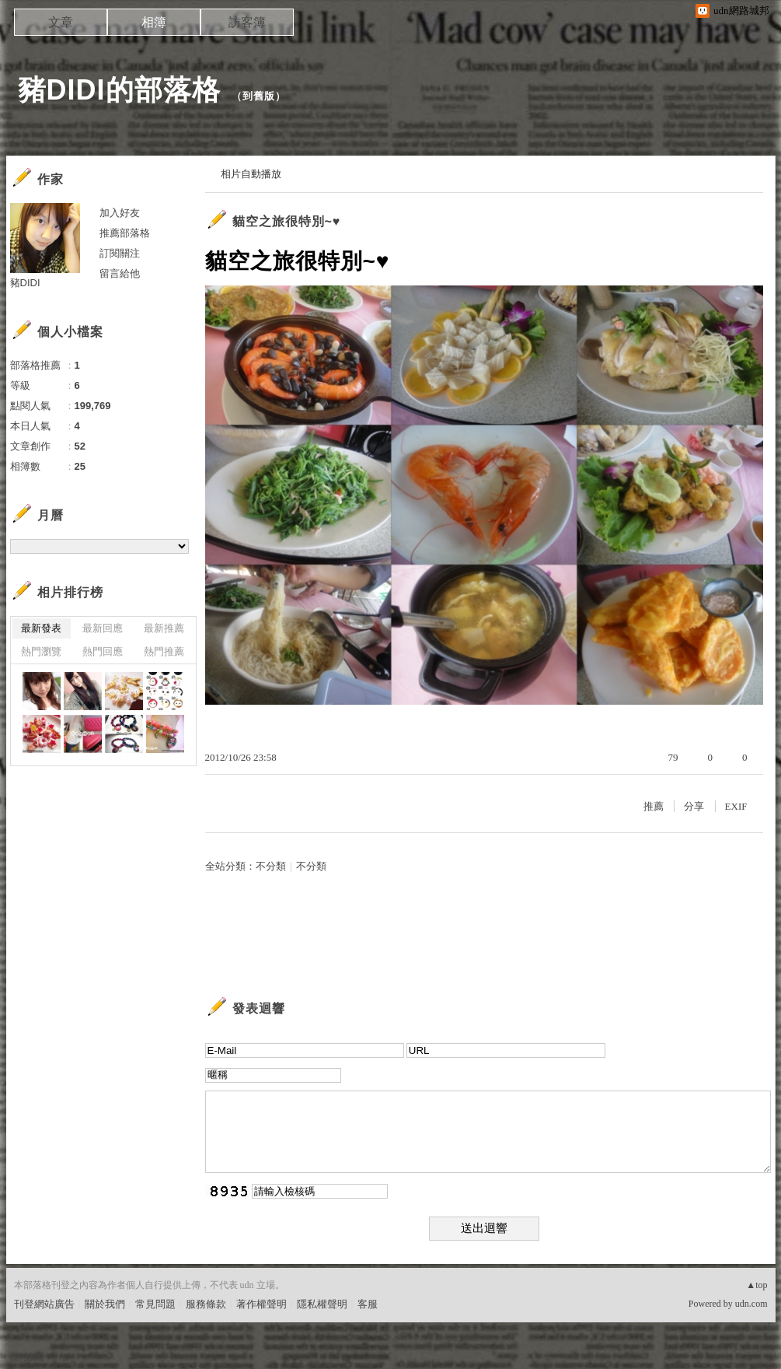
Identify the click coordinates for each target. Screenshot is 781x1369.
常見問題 (155, 1304)
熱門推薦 (164, 651)
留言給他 (119, 273)
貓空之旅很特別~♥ (286, 221)
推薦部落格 (124, 233)
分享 (694, 806)
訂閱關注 (119, 253)
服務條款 (206, 1304)
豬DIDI (25, 283)
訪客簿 (247, 22)
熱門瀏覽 (41, 651)
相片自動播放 (251, 174)
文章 (60, 22)
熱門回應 (102, 651)
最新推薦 (164, 628)
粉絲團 (29, 1357)
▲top (756, 1285)
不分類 (271, 866)
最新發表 (41, 628)
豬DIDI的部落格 (119, 90)
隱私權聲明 (322, 1304)
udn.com (751, 1303)
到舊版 (258, 96)
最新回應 (102, 628)
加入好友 (119, 213)
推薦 (653, 806)
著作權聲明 (261, 1304)
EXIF (736, 806)
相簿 (153, 22)
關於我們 (105, 1304)
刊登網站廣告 (44, 1304)
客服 (367, 1304)
